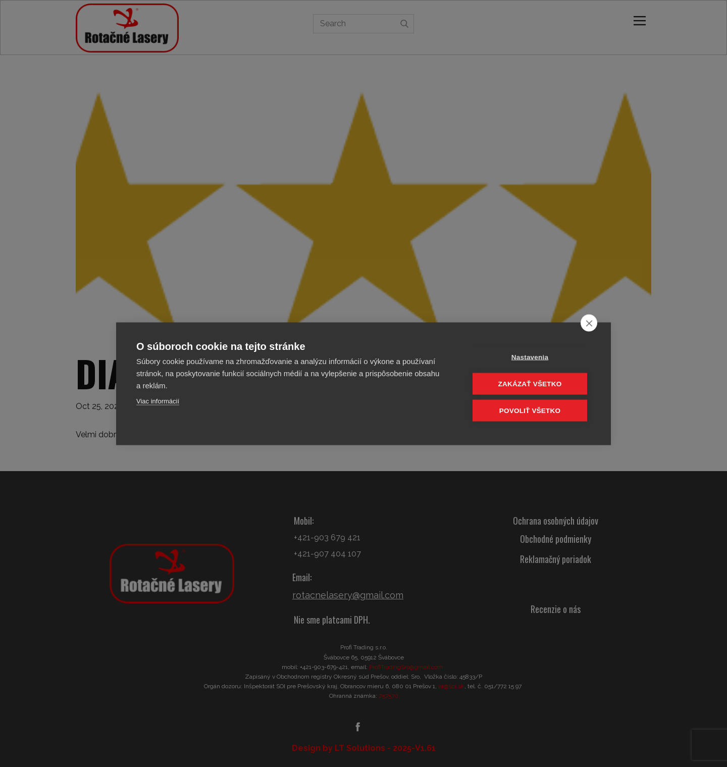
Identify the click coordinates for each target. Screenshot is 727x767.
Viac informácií (157, 400)
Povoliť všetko (529, 410)
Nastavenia (529, 357)
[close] (589, 322)
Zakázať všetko (530, 383)
